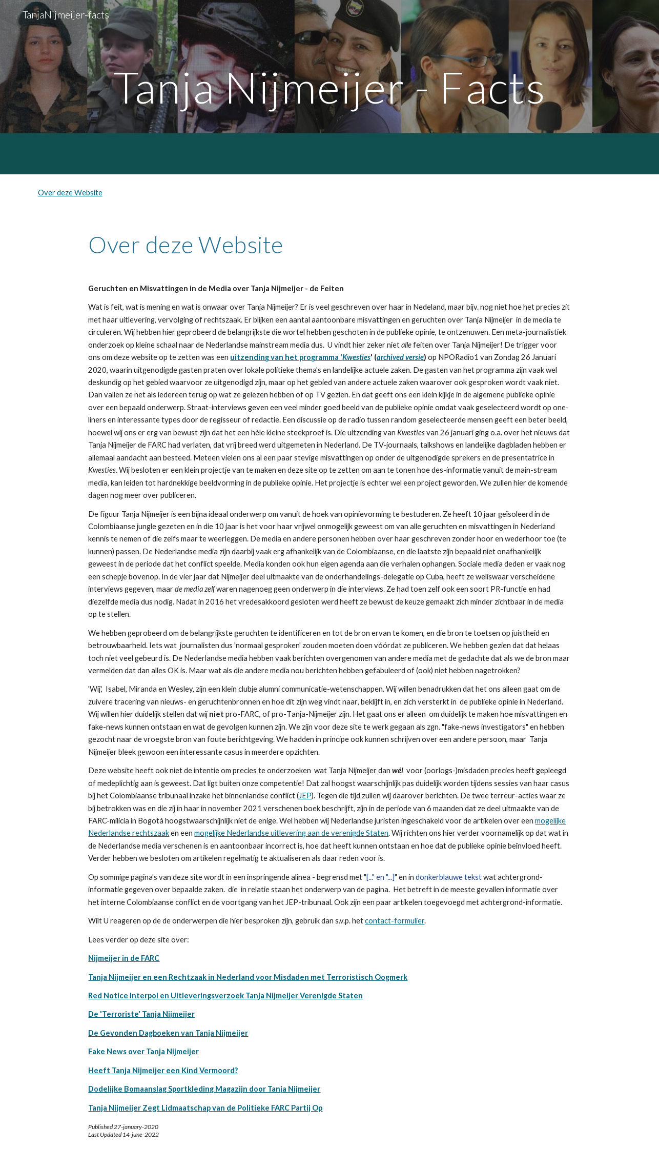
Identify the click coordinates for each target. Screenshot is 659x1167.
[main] (329, 87)
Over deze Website (70, 192)
